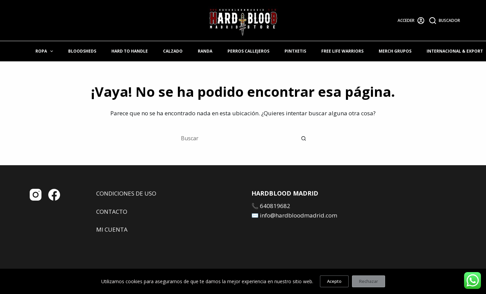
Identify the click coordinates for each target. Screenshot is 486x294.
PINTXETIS (295, 51)
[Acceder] (411, 20)
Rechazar (368, 281)
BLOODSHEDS (82, 51)
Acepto (334, 281)
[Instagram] (36, 195)
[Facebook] (54, 195)
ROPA (45, 51)
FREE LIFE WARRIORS (342, 51)
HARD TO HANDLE (129, 51)
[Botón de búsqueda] (303, 138)
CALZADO (173, 51)
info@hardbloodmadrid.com (298, 215)
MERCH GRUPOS (395, 51)
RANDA (205, 51)
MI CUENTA (112, 229)
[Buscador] (444, 20)
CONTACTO (111, 211)
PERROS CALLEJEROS (248, 51)
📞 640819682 (270, 206)
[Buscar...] (236, 138)
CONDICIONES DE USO (126, 193)
